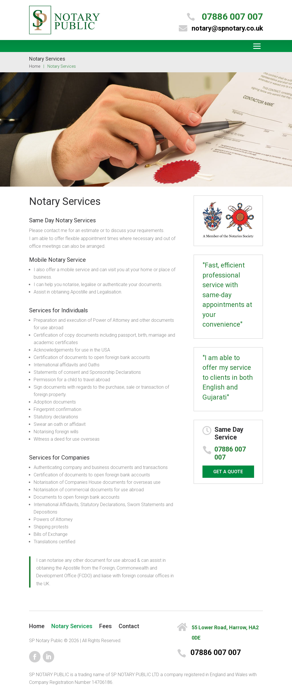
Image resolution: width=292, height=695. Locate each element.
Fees (105, 626)
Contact (129, 626)
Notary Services (71, 626)
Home (34, 66)
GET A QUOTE (228, 471)
